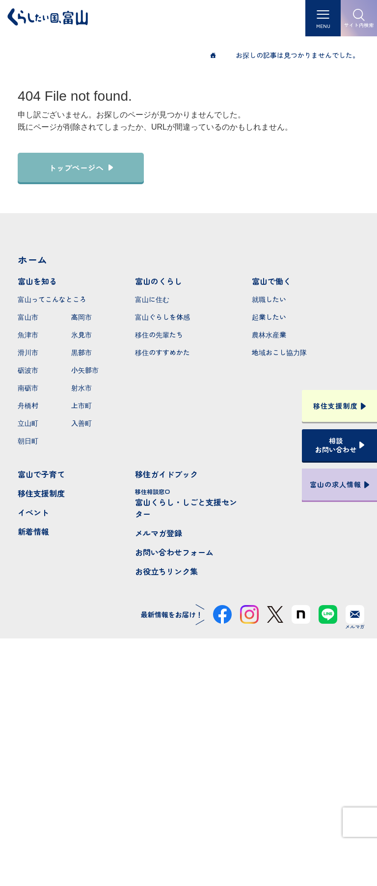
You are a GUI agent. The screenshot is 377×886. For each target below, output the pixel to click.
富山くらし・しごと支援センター (188, 503)
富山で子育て (41, 474)
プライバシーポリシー (188, 843)
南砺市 (28, 387)
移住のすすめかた (162, 352)
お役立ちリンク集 (166, 571)
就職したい (269, 299)
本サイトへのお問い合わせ (189, 791)
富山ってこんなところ (52, 299)
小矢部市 (85, 370)
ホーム (32, 259)
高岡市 (81, 317)
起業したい (269, 317)
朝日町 (28, 440)
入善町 (81, 423)
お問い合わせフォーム (174, 552)
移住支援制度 (41, 493)
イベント (33, 512)
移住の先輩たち (159, 334)
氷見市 (81, 334)
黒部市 (81, 352)
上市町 (81, 405)
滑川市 (28, 352)
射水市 (81, 387)
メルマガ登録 (158, 533)
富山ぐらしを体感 (162, 317)
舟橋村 (28, 405)
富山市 (28, 317)
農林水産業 (269, 334)
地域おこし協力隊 (279, 352)
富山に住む (152, 299)
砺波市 (28, 370)
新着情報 (33, 531)
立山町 (28, 423)
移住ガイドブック (166, 474)
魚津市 (28, 334)
